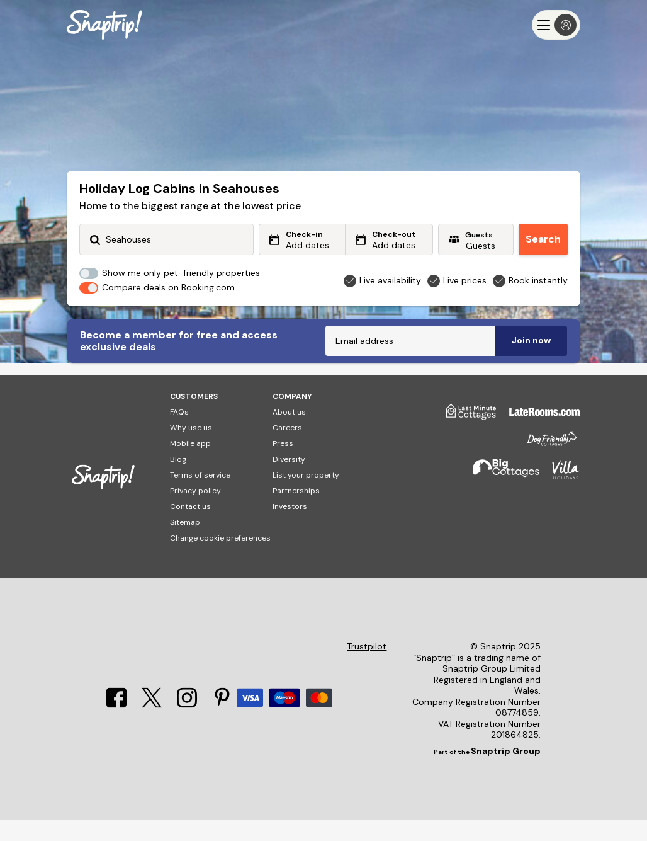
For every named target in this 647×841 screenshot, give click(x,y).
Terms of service (200, 496)
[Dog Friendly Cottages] (545, 465)
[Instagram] (187, 725)
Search (543, 239)
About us (289, 433)
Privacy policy (195, 512)
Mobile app (190, 465)
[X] (152, 725)
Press (283, 465)
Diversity (289, 481)
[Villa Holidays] (559, 496)
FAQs (179, 433)
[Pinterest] (222, 725)
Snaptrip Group (506, 772)
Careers (287, 449)
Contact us (190, 528)
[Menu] (556, 25)
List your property (306, 496)
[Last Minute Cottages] (465, 437)
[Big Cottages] (499, 496)
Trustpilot (366, 668)
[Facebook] (116, 725)
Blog (178, 481)
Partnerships (296, 512)
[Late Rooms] (538, 437)
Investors (290, 528)
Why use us (191, 449)
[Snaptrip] (104, 25)
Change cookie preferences (220, 559)
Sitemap (185, 544)
